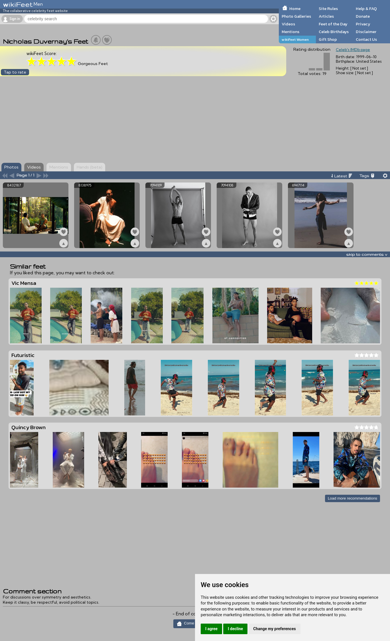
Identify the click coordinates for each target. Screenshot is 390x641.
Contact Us (366, 39)
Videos (288, 24)
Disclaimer (366, 32)
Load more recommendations (352, 498)
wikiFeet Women (295, 39)
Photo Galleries (296, 16)
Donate (363, 16)
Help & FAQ (366, 8)
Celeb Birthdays (334, 32)
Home (294, 8)
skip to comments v (366, 254)
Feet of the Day (333, 24)
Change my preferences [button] (274, 628)
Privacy (363, 24)
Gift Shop (328, 39)
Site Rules (328, 8)
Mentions (290, 32)
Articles (326, 16)
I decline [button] (235, 628)
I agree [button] (211, 628)
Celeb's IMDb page (353, 49)
